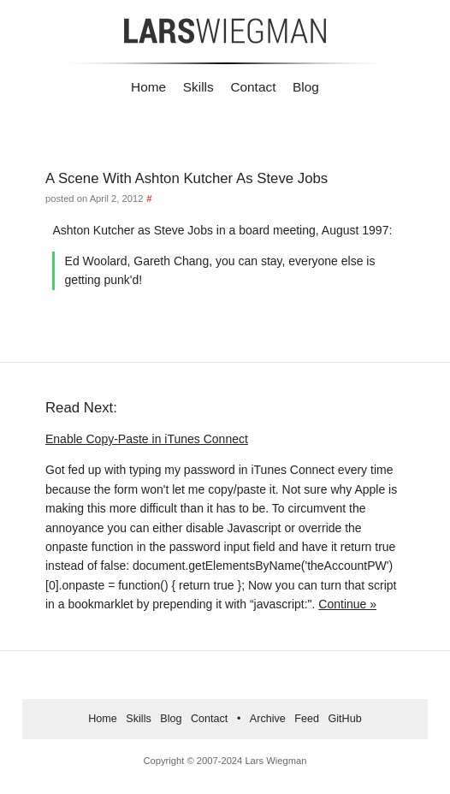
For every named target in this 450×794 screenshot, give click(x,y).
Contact (252, 87)
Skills (198, 87)
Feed (306, 719)
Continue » (347, 604)
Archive (268, 719)
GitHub (345, 719)
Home (148, 87)
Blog (306, 87)
